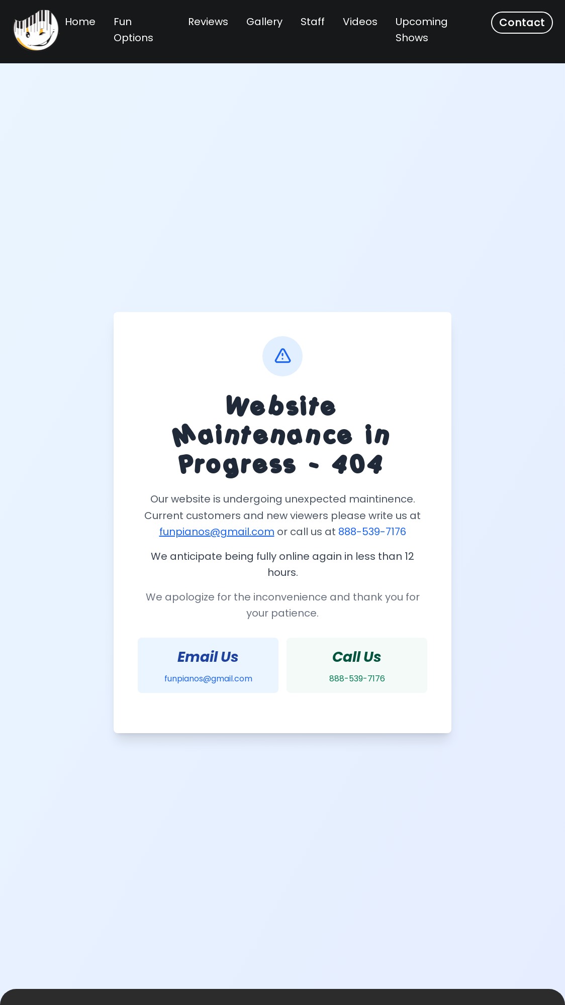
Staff (313, 22)
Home (80, 22)
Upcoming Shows (422, 30)
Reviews (208, 22)
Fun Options (133, 30)
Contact (522, 23)
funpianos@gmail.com (216, 532)
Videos (360, 22)
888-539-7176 (372, 532)
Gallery (264, 22)
